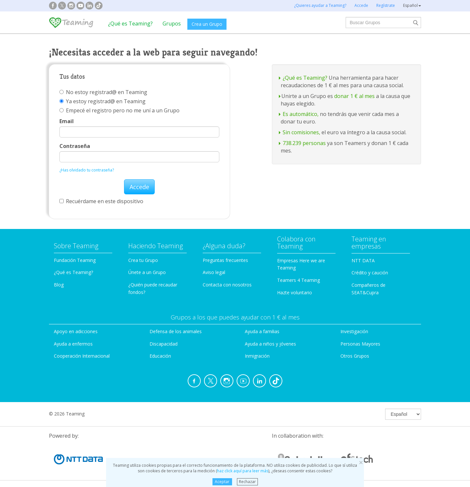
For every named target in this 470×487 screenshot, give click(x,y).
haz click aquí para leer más (242, 471)
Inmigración (257, 356)
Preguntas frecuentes (225, 260)
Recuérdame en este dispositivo (101, 201)
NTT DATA (363, 260)
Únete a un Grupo (147, 272)
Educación (160, 356)
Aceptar (222, 481)
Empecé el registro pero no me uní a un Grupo (119, 110)
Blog (59, 285)
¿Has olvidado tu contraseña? (86, 170)
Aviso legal (214, 272)
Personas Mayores (360, 344)
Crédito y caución (370, 272)
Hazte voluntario (294, 292)
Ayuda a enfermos (73, 344)
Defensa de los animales (175, 331)
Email (66, 121)
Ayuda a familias (262, 331)
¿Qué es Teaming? (130, 23)
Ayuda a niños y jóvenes (270, 344)
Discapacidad (163, 344)
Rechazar (247, 481)
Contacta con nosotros (227, 285)
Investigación (354, 331)
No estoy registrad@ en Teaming (103, 92)
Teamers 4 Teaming (298, 280)
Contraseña (74, 146)
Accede (139, 187)
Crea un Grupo (207, 24)
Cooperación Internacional (82, 356)
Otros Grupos (354, 356)
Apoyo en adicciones (76, 331)
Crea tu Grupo (143, 260)
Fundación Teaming (75, 260)
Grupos (172, 23)
